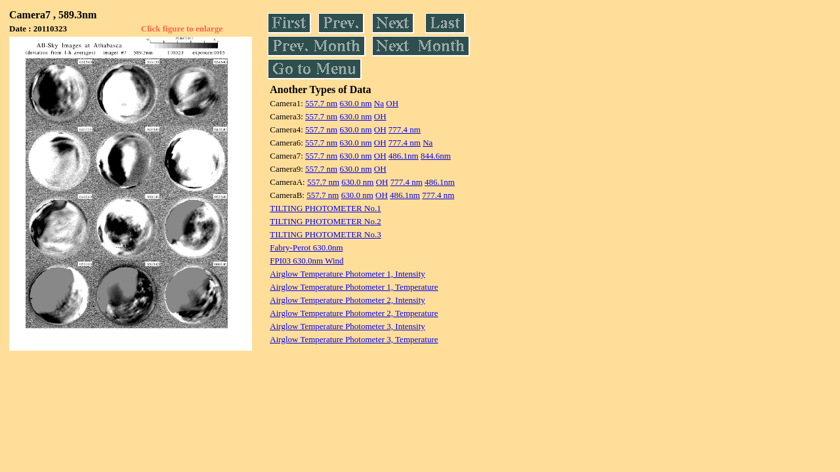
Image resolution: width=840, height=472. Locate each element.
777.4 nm (404, 129)
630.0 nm (355, 103)
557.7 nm (321, 103)
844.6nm (436, 156)
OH (392, 103)
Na (379, 103)
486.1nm (403, 156)
